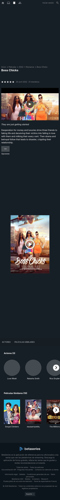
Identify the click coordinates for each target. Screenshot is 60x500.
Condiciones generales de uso (38, 474)
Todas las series (22, 467)
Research (44, 479)
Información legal (11, 474)
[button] (12, 370)
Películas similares (24, 342)
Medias (27, 479)
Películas (12, 67)
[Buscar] (57, 3)
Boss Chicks (42, 67)
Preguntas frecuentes (25, 470)
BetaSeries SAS (17, 479)
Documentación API (9, 470)
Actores (6, 342)
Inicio (3, 67)
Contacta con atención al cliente (46, 470)
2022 (21, 67)
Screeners (36, 479)
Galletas (22, 474)
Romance (30, 67)
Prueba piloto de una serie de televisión (17, 481)
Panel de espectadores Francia (45, 481)
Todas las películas (37, 467)
